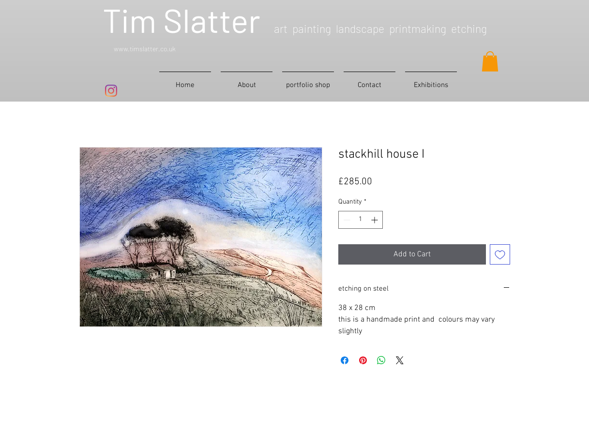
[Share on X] (400, 360)
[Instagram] (111, 91)
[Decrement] (346, 219)
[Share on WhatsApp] (381, 360)
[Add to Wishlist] (500, 254)
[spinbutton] (360, 219)
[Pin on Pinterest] (363, 360)
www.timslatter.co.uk (145, 48)
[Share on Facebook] (344, 360)
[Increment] (375, 219)
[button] (490, 61)
